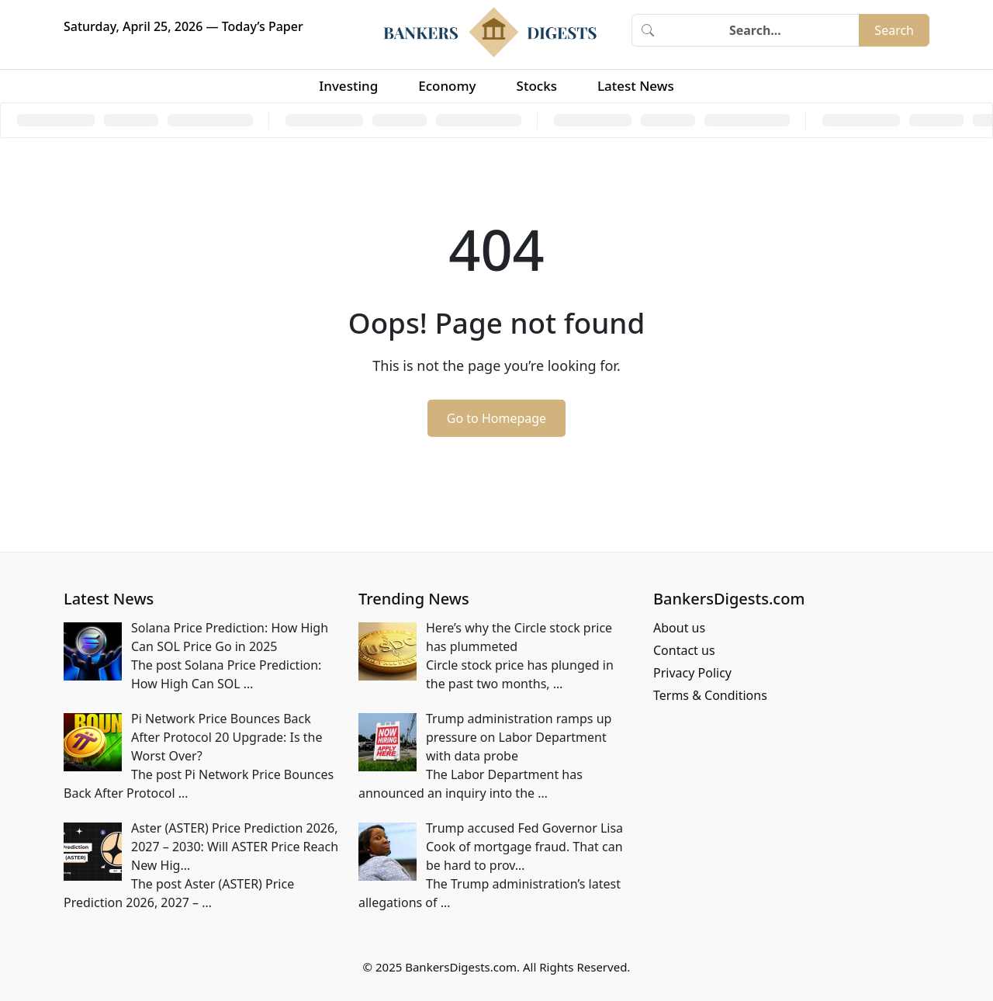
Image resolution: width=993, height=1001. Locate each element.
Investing (348, 86)
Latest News (635, 86)
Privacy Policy (692, 672)
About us (679, 627)
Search (894, 30)
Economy (447, 86)
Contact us (684, 650)
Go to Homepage (496, 418)
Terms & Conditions (710, 695)
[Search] (761, 30)
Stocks (537, 86)
